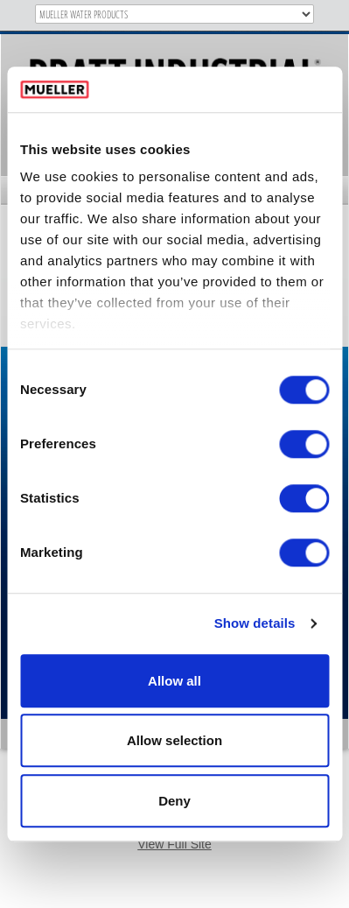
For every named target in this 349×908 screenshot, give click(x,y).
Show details (255, 623)
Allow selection (174, 741)
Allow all (174, 680)
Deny (174, 800)
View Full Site (174, 844)
